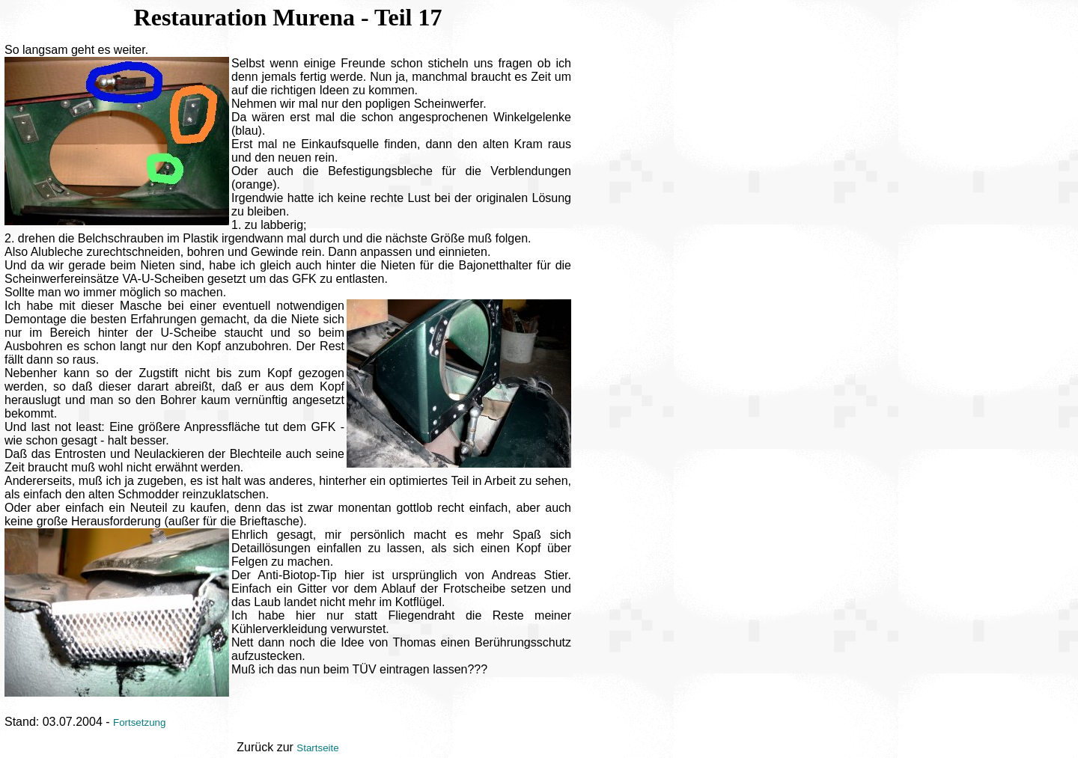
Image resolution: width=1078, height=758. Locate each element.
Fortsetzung (139, 722)
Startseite (317, 748)
